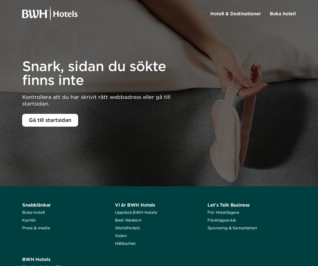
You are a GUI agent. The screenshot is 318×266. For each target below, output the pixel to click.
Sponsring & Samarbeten (232, 228)
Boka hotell (33, 212)
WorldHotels (127, 228)
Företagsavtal (221, 220)
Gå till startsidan (50, 120)
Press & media (36, 228)
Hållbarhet (125, 243)
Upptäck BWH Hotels (136, 212)
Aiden (121, 236)
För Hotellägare (223, 212)
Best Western (128, 220)
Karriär (29, 220)
